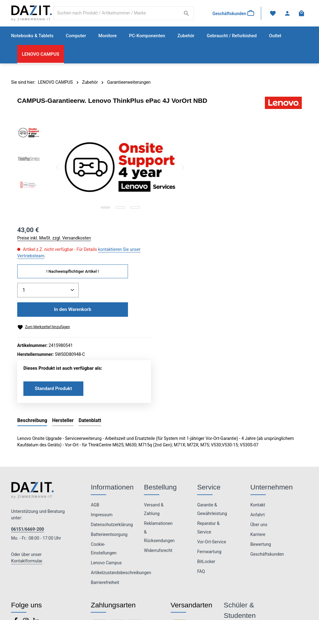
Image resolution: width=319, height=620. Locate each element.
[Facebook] (16, 521)
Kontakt (257, 403)
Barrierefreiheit (105, 480)
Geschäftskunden (267, 452)
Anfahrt (257, 413)
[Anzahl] (221, 187)
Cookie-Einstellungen (104, 447)
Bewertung (260, 442)
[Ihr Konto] (286, 14)
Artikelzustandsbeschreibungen (121, 471)
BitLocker (206, 459)
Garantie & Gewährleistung (212, 407)
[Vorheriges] (57, 168)
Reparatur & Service (208, 426)
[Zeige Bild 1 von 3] (97, 208)
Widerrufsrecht (158, 448)
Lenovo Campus (106, 461)
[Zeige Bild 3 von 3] (127, 208)
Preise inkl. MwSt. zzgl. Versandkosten (227, 135)
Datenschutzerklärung (112, 423)
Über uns (258, 423)
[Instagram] (26, 521)
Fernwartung (209, 450)
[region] (97, 169)
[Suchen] (186, 14)
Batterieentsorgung (109, 432)
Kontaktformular (26, 459)
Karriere (257, 432)
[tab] (32, 319)
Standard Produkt (227, 286)
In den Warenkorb (246, 207)
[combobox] (117, 14)
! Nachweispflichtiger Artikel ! (246, 169)
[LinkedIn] (36, 521)
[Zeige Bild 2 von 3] (112, 208)
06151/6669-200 (27, 427)
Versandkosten (222, 604)
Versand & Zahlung (153, 407)
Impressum (101, 413)
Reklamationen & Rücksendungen (159, 430)
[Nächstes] (166, 168)
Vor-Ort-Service (211, 440)
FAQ (201, 469)
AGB (95, 403)
